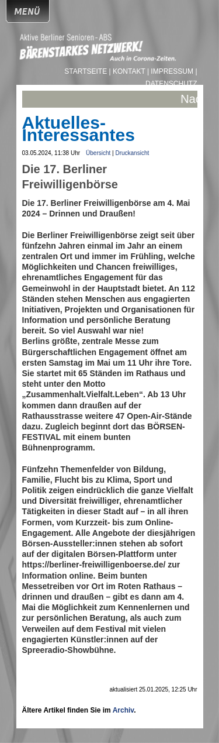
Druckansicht (132, 153)
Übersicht (98, 153)
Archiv (123, 710)
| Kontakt (128, 71)
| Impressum (170, 71)
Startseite (86, 71)
